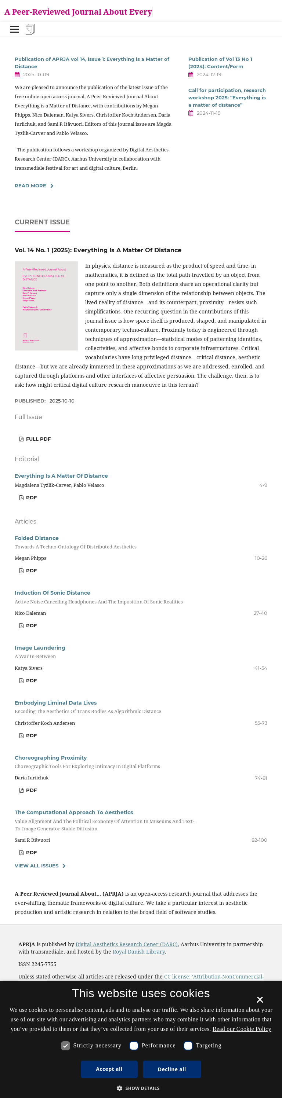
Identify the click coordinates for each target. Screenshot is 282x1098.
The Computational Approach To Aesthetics (108, 820)
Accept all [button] (109, 1068)
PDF (31, 497)
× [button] (260, 1002)
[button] (141, 1088)
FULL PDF (38, 439)
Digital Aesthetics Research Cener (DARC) (127, 944)
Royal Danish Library (139, 951)
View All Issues (36, 866)
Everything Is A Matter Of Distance (61, 476)
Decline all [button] (172, 1069)
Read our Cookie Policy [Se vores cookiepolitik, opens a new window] (242, 1029)
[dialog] (141, 1039)
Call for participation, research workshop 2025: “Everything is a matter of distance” (227, 97)
